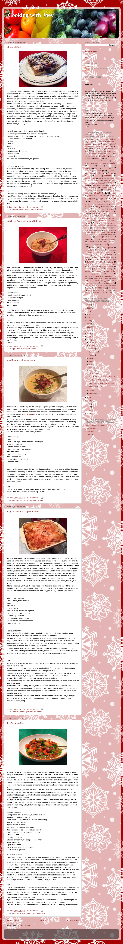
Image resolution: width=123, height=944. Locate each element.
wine (97, 292)
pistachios (87, 257)
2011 (89, 404)
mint (94, 234)
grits (101, 211)
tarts (102, 281)
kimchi (95, 225)
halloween (109, 211)
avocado (97, 144)
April (91, 368)
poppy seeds (110, 257)
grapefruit (103, 209)
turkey (100, 285)
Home (43, 920)
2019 (89, 324)
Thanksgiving (90, 283)
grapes (111, 209)
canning (100, 166)
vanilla (114, 285)
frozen (90, 207)
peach (110, 248)
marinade (113, 230)
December (93, 342)
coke (112, 180)
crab (104, 185)
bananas (109, 146)
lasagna (114, 225)
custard (33, 210)
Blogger (66, 935)
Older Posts (73, 920)
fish (86, 204)
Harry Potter (96, 213)
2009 (89, 410)
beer (13, 500)
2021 (89, 317)
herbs (105, 213)
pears (108, 250)
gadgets (105, 206)
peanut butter (89, 250)
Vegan (89, 288)
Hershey (114, 213)
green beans (88, 211)
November (93, 345)
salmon (103, 266)
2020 (89, 321)
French (92, 204)
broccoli (87, 158)
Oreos (90, 241)
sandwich (88, 269)
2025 (89, 305)
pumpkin (90, 262)
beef (13, 913)
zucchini (105, 292)
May (90, 364)
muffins (101, 235)
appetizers (111, 139)
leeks (88, 228)
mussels (90, 237)
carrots (96, 168)
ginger (95, 209)
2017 (89, 330)
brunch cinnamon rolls (91, 161)
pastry (103, 247)
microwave (88, 234)
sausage (109, 269)
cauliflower (88, 171)
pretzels (106, 259)
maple (106, 230)
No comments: (32, 207)
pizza (95, 257)
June (91, 361)
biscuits (87, 153)
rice (98, 264)
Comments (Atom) (23, 925)
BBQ (101, 148)
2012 (89, 401)
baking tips (99, 146)
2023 (89, 311)
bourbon (93, 156)
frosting (113, 204)
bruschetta (104, 161)
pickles (87, 255)
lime (101, 228)
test (108, 280)
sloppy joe (93, 274)
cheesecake (112, 171)
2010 (89, 407)
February (92, 390)
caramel (87, 168)
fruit (96, 206)
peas (114, 250)
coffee (106, 180)
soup (41, 500)
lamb (38, 913)
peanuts (101, 250)
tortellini (87, 285)
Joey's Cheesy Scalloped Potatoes (23, 511)
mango (98, 230)
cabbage (95, 163)
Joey (88, 66)
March (91, 371)
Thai (113, 280)
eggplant (92, 199)
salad (114, 264)
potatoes (35, 500)
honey (89, 218)
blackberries (95, 153)
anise (95, 139)
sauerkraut (99, 269)
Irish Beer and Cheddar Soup (21, 360)
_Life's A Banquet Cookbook (95, 426)
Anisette (102, 139)
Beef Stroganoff (28, 414)
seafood (87, 271)
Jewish (107, 223)
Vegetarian (112, 288)
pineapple (108, 255)
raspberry (109, 262)
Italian (87, 223)
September (93, 352)
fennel (101, 202)
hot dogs (97, 218)
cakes (113, 163)
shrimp (98, 271)
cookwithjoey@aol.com (102, 100)
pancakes (103, 241)
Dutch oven (20, 913)
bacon (105, 144)
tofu (102, 283)
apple (14, 349)
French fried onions (102, 204)
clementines (110, 178)
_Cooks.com (89, 431)
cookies (109, 183)
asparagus (88, 144)
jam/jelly (98, 223)
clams (101, 178)
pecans (90, 252)
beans (110, 149)
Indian (90, 221)
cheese (19, 500)
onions (104, 239)
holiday (25, 500)
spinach (110, 274)
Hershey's (90, 216)
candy (91, 166)
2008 (89, 413)
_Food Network (90, 429)
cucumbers (88, 190)
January (92, 393)
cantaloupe (111, 166)
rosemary (107, 264)
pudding (113, 259)
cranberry (92, 188)
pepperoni (99, 252)
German (87, 209)
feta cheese (110, 202)
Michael (90, 70)
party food (110, 244)
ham (86, 213)
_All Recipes (89, 434)
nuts (111, 237)
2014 (89, 340)
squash (87, 276)
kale (112, 223)
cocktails (87, 180)
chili (111, 173)
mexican (110, 232)
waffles (98, 290)
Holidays (113, 216)
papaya (87, 244)
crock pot (26, 349)
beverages (109, 151)
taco (96, 280)
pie (96, 254)
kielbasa (87, 225)
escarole (94, 202)
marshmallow (91, 232)
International (100, 220)
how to (104, 218)
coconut (96, 180)
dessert (87, 193)
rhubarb (87, 264)
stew (43, 913)
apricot (101, 142)
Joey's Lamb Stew (15, 723)
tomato (109, 283)
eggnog (113, 195)
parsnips (96, 244)
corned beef (96, 185)
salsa (111, 266)
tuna (93, 285)
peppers (109, 252)
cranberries (112, 185)
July (90, 358)
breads (102, 156)
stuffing (87, 278)
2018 (89, 327)
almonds (15, 210)
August (92, 355)
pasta (94, 247)
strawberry (108, 276)
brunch (21, 210)
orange (113, 239)
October (92, 349)
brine (112, 156)
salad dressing (93, 266)
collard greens (89, 183)
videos (90, 290)
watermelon (106, 290)
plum (101, 257)
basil (94, 148)
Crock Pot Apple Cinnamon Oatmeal (24, 221)
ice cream (112, 218)
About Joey (89, 84)
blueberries (106, 153)
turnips (108, 285)
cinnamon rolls (90, 178)
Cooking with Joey (31, 15)
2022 (89, 314)
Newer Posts (13, 920)
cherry (27, 210)
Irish (30, 500)
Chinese (88, 176)
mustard (98, 237)
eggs (101, 199)
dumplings (92, 195)
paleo (96, 241)
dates (112, 190)
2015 (89, 336)
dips (114, 193)
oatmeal (33, 349)
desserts (40, 210)
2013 (89, 397)
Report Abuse (91, 51)
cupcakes (96, 190)
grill (96, 211)
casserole (15, 712)
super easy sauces (101, 278)
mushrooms (112, 235)
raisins (101, 262)
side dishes (38, 712)
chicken (100, 173)
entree (28, 913)
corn (86, 185)
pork (86, 259)
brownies (97, 158)
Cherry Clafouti (14, 47)
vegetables (99, 288)
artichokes (110, 142)
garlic (112, 207)
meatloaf (101, 232)
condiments (99, 183)
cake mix (105, 163)
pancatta (111, 241)
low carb (108, 228)
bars (86, 148)
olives (96, 239)
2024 (89, 308)
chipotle (97, 176)
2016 (89, 333)
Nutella (105, 237)
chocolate (108, 176)
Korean (101, 225)
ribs (93, 264)
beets (100, 151)
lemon (94, 228)
